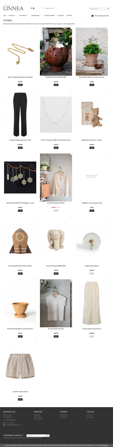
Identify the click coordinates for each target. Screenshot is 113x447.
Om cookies (37, 417)
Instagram (90, 417)
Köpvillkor (37, 415)
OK (47, 436)
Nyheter (12, 15)
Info (55, 211)
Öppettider (63, 417)
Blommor (61, 15)
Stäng (106, 445)
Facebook (90, 415)
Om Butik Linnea (49, 15)
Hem (4, 15)
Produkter (23, 15)
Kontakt (69, 15)
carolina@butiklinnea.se (13, 425)
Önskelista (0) (38, 419)
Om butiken (64, 415)
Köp (20, 85)
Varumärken (36, 15)
